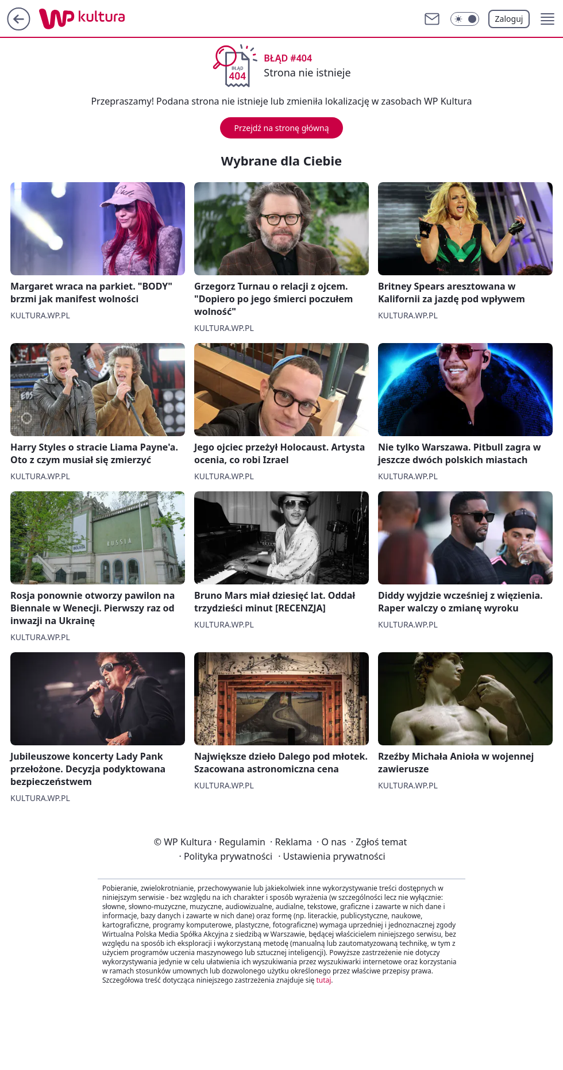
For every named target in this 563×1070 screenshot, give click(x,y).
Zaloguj (509, 18)
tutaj (323, 980)
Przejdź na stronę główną (281, 127)
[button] (547, 19)
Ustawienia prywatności (331, 856)
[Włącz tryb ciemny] (464, 19)
